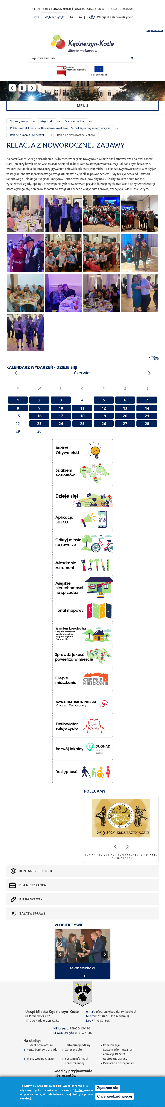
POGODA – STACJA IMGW (88, 9)
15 (111, 858)
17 (61, 416)
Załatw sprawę (32, 913)
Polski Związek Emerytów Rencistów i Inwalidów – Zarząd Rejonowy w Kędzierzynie (60, 128)
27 (125, 423)
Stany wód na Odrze (40, 1058)
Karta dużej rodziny (77, 1045)
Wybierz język (54, 17)
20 (125, 416)
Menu (82, 106)
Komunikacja (111, 1045)
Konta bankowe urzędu (42, 1049)
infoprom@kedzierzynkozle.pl (116, 1011)
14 (147, 408)
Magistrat (46, 121)
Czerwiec (82, 372)
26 (104, 423)
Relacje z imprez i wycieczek (27, 135)
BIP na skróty (31, 899)
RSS (36, 17)
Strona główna (19, 121)
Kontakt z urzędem (35, 871)
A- (80, 17)
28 (147, 423)
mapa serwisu (155, 30)
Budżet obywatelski (40, 1045)
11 (82, 408)
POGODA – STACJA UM (119, 9)
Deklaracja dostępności (118, 1063)
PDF (156, 359)
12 (104, 408)
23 (39, 423)
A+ (72, 17)
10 (61, 408)
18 (82, 416)
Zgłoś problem (74, 1049)
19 (104, 416)
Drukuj (154, 356)
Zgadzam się (107, 1088)
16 (39, 416)
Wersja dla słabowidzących (115, 17)
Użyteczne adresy (115, 1058)
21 (147, 416)
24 (61, 423)
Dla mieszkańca (74, 121)
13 (125, 408)
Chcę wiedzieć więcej (114, 1097)
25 (82, 423)
